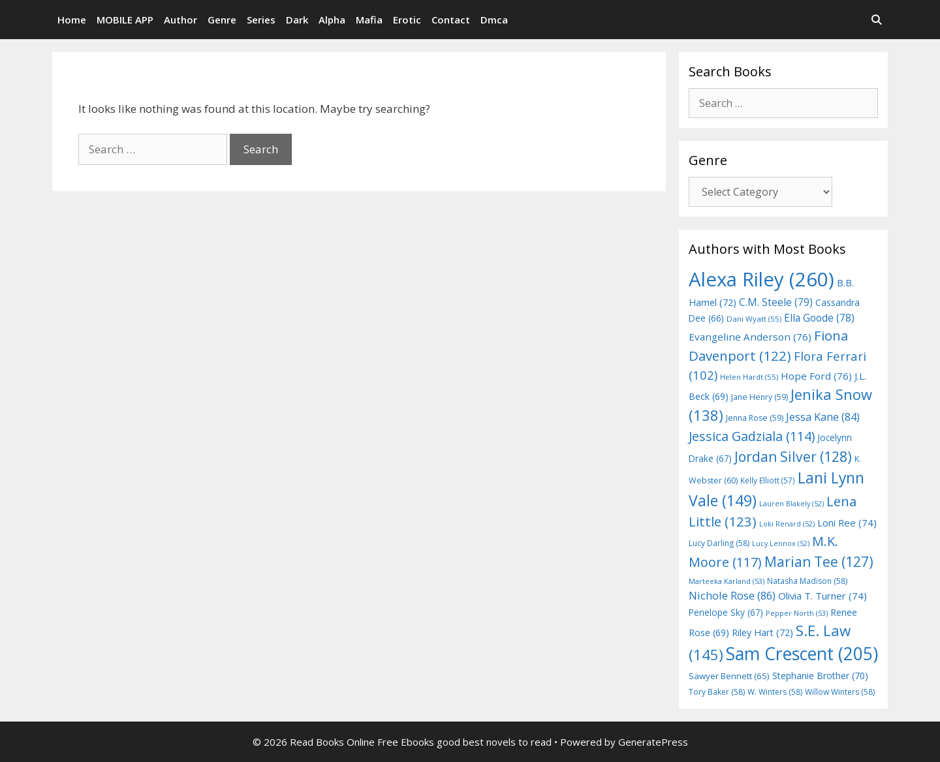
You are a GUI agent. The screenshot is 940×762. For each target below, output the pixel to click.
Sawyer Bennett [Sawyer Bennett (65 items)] (729, 676)
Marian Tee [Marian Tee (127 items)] (818, 561)
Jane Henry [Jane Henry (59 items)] (759, 397)
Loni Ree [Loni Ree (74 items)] (847, 522)
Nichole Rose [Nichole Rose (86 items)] (732, 595)
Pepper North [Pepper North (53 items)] (797, 613)
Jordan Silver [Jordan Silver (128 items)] (793, 456)
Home (71, 19)
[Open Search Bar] (876, 19)
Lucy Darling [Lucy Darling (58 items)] (719, 543)
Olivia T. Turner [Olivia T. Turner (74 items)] (822, 595)
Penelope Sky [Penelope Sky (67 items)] (726, 612)
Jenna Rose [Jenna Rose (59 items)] (754, 417)
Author (180, 19)
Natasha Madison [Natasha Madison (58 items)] (807, 581)
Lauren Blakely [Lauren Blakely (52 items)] (791, 503)
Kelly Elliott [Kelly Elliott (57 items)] (767, 480)
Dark (297, 19)
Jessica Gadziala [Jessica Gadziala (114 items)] (752, 436)
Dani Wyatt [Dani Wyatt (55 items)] (754, 319)
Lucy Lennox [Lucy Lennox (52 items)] (780, 543)
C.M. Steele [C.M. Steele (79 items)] (776, 302)
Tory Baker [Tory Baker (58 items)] (717, 691)
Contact (450, 19)
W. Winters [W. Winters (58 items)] (774, 691)
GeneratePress (653, 741)
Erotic (407, 19)
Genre (222, 19)
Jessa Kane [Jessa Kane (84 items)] (823, 417)
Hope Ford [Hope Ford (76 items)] (816, 375)
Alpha (332, 19)
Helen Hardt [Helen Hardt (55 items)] (749, 377)
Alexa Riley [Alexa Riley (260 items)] (761, 279)
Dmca (494, 19)
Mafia (369, 19)
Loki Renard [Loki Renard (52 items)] (787, 523)
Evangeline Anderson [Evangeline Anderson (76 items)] (750, 336)
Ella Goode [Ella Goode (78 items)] (819, 318)
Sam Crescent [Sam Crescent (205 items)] (802, 653)
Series (261, 19)
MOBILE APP (125, 19)
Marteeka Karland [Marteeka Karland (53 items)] (726, 581)
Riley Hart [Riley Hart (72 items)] (762, 632)
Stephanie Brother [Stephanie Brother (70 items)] (820, 675)
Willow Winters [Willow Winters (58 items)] (840, 691)
